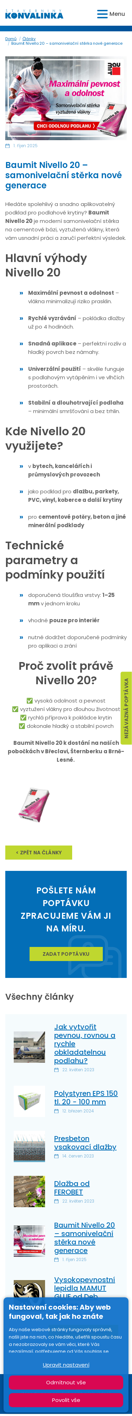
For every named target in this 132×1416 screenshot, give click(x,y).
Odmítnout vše (66, 1382)
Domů (11, 39)
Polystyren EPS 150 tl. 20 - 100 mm (86, 1097)
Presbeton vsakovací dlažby (85, 1143)
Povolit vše (66, 1400)
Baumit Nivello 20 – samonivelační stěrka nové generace (84, 1237)
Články (29, 39)
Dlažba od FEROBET (72, 1188)
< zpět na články (39, 852)
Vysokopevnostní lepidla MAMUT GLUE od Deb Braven (84, 1292)
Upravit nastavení (66, 1364)
